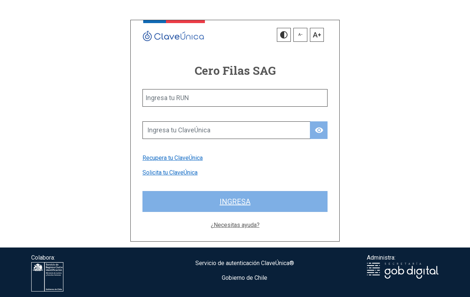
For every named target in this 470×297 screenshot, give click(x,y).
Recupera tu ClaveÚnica (172, 157)
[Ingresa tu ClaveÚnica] (226, 130)
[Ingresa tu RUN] (235, 98)
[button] (284, 35)
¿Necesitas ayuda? (235, 224)
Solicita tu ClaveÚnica (170, 172)
